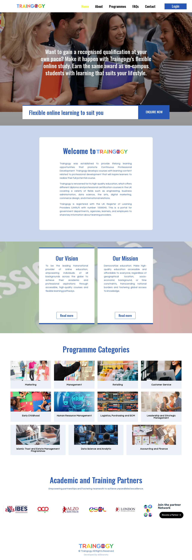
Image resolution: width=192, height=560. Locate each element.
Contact (150, 6)
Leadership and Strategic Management (161, 417)
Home (85, 6)
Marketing (30, 385)
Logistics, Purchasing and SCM (117, 416)
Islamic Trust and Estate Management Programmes (38, 450)
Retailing (118, 385)
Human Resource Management (74, 416)
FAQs (135, 6)
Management (74, 385)
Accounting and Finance (154, 449)
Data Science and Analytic (96, 449)
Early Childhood (31, 416)
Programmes (117, 6)
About (99, 6)
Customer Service (161, 385)
